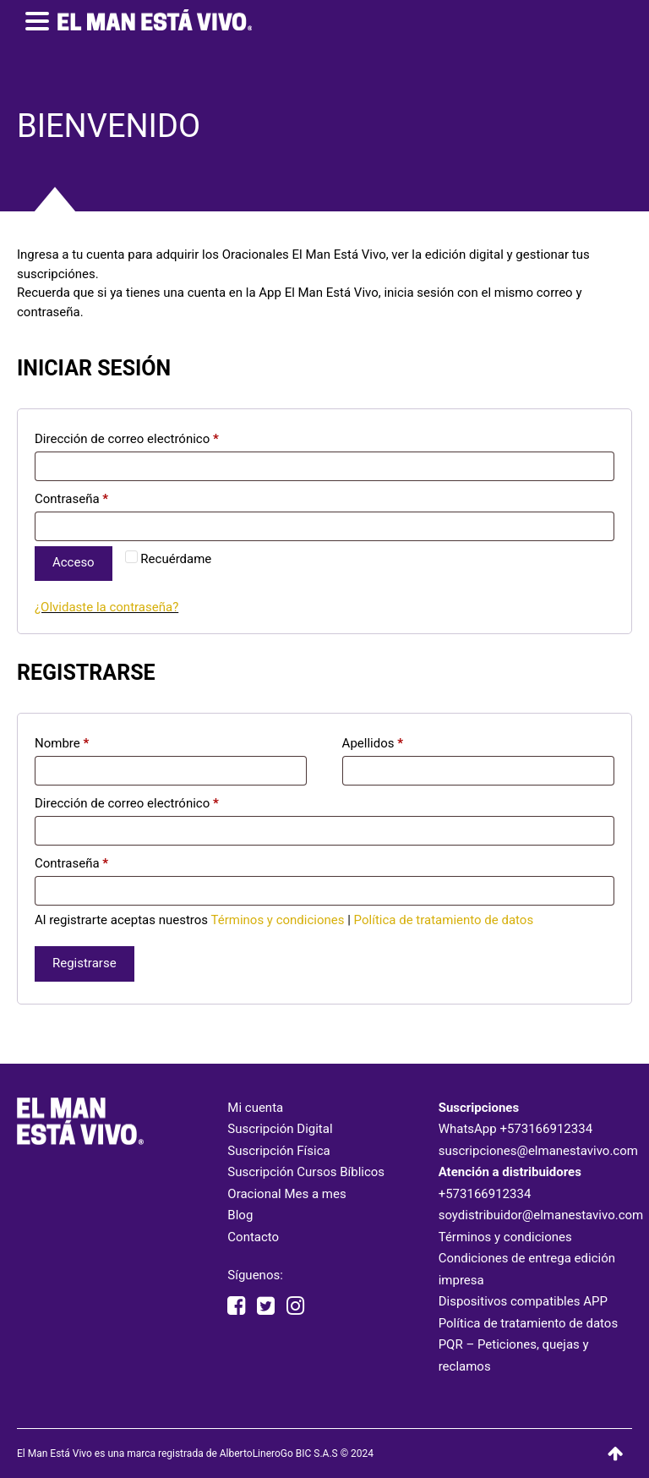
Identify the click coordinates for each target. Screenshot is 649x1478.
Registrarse (84, 963)
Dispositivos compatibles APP (523, 1301)
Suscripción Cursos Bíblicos (305, 1172)
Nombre (62, 743)
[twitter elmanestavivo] (266, 1306)
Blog (240, 1215)
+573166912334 (545, 1128)
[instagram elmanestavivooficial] (295, 1306)
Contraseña (71, 498)
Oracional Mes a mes (286, 1194)
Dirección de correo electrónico (127, 438)
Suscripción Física (278, 1150)
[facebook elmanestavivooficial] (236, 1306)
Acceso (73, 562)
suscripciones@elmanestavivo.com (538, 1150)
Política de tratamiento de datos (444, 920)
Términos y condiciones (277, 920)
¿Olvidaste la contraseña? (106, 607)
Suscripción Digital (279, 1128)
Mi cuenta (255, 1107)
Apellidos (372, 743)
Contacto (253, 1237)
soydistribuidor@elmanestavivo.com (541, 1215)
